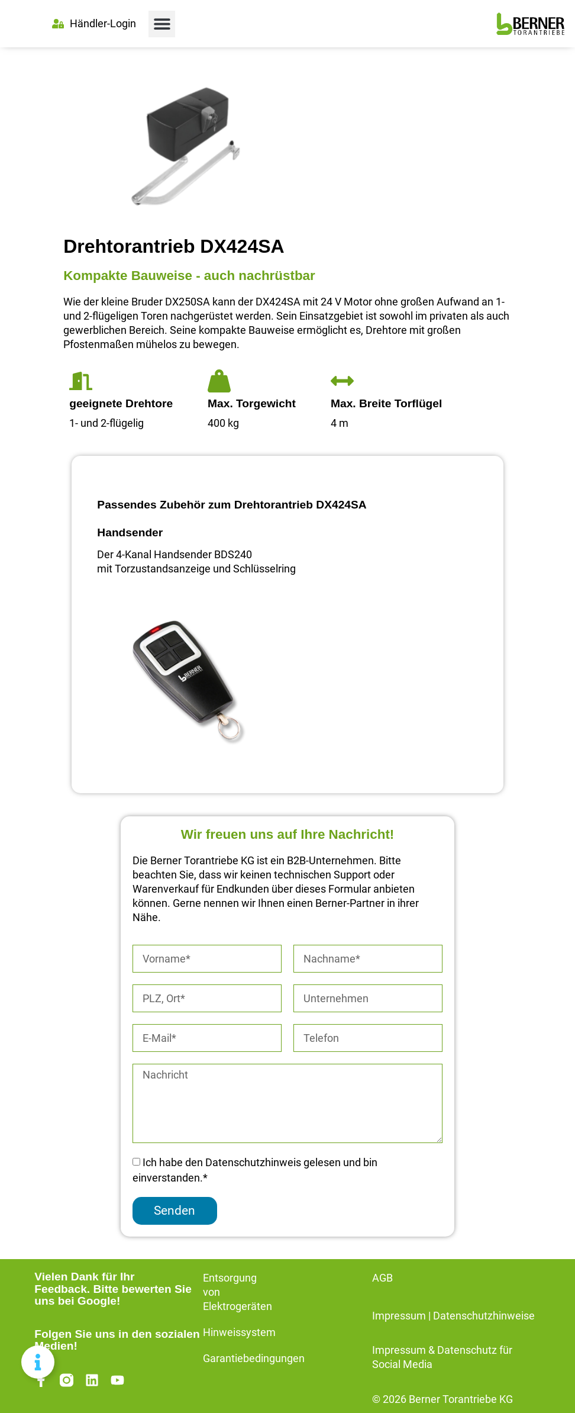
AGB (382, 1278)
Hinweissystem (239, 1332)
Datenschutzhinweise (484, 1316)
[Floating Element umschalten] (37, 1362)
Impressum (399, 1316)
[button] (161, 24)
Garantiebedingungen (254, 1358)
